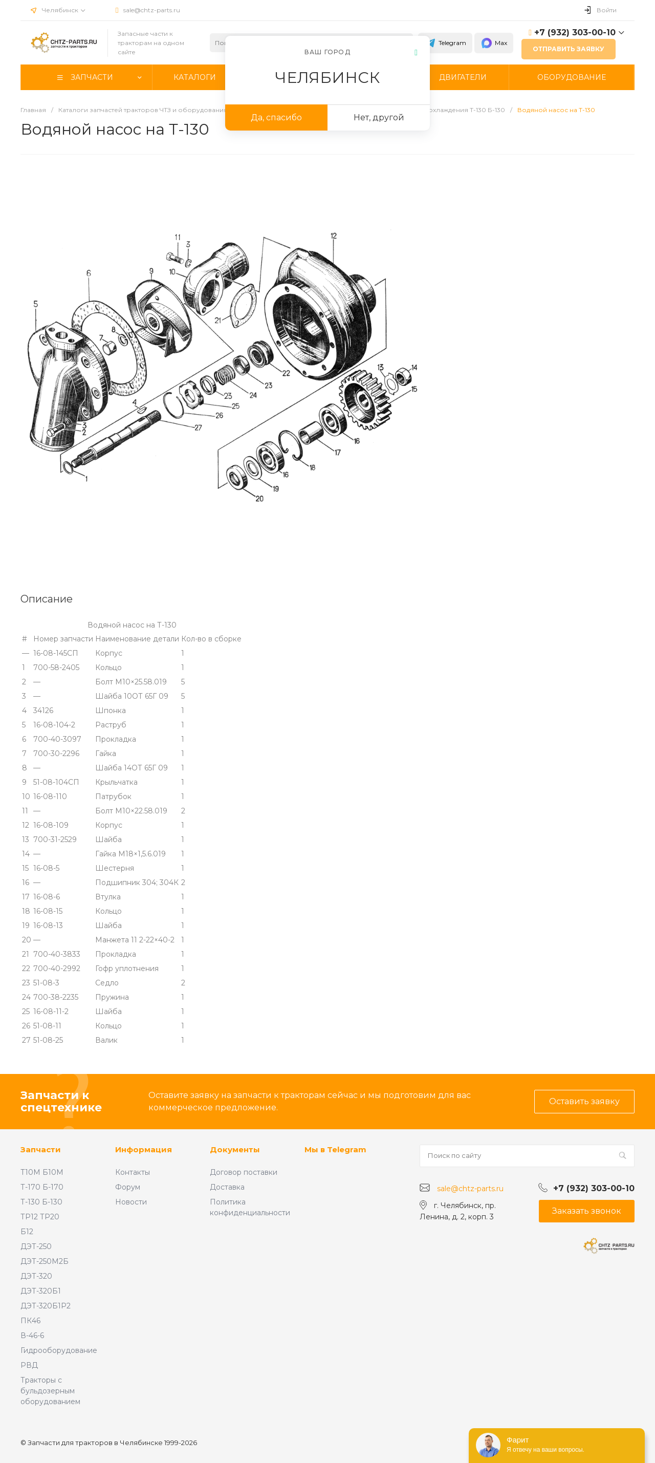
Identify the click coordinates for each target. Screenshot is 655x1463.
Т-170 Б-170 (41, 1187)
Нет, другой (379, 117)
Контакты (132, 1172)
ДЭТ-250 (36, 1246)
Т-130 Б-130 (41, 1202)
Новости (131, 1202)
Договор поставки (243, 1172)
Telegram (445, 43)
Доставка (227, 1187)
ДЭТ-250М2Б (44, 1261)
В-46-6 (32, 1335)
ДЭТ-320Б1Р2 (45, 1305)
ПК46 (30, 1320)
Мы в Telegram (335, 1149)
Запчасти (40, 1149)
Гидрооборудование (58, 1350)
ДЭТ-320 (36, 1276)
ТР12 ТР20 (39, 1216)
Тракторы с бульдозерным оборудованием (50, 1390)
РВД (29, 1365)
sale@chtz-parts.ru (151, 10)
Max (494, 43)
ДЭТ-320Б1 (40, 1291)
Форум (127, 1187)
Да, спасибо (276, 117)
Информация (143, 1149)
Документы (235, 1149)
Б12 (26, 1231)
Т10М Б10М (41, 1172)
